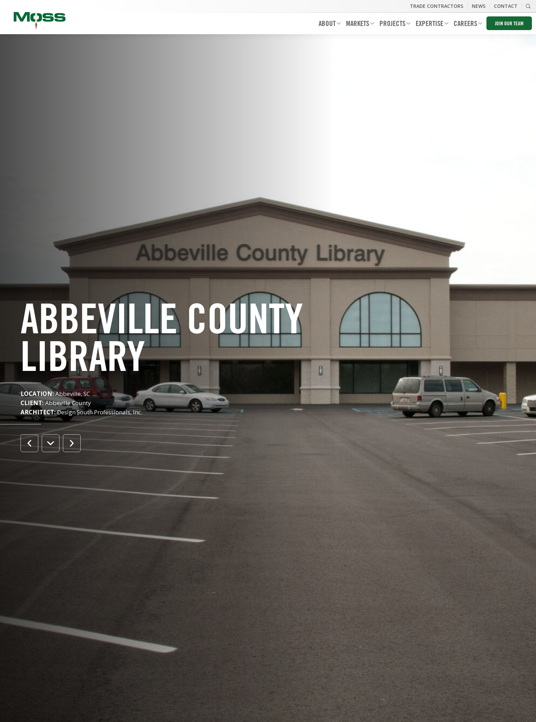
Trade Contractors (436, 6)
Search (528, 6)
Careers (465, 24)
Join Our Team (509, 24)
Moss (40, 20)
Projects (392, 24)
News (478, 6)
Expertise (429, 24)
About (327, 24)
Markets (357, 24)
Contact (506, 6)
